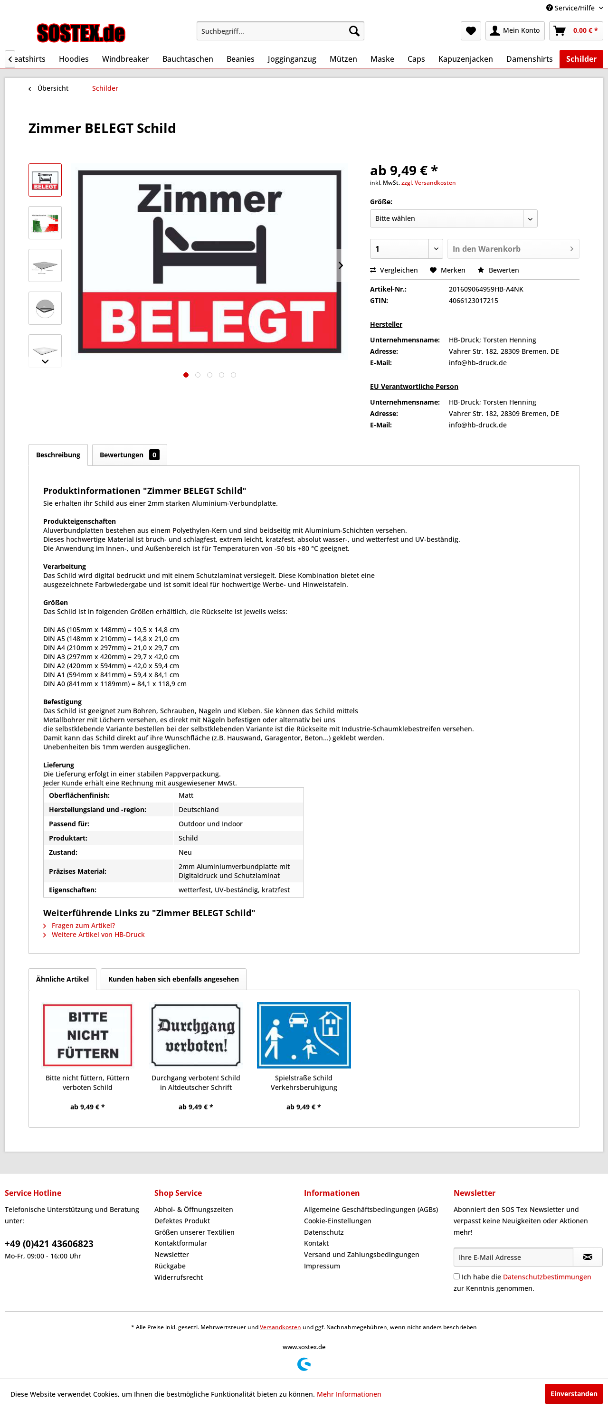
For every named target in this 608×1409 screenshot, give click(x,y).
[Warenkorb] (576, 30)
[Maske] (382, 59)
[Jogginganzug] (292, 59)
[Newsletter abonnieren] (588, 1257)
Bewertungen (130, 454)
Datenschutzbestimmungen (547, 1276)
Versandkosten (280, 1327)
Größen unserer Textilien (194, 1232)
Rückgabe (170, 1265)
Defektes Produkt (182, 1220)
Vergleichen (394, 269)
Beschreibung (58, 454)
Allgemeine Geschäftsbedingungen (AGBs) (371, 1209)
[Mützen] (343, 59)
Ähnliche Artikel (62, 978)
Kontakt (316, 1243)
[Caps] (416, 59)
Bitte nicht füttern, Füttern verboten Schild (88, 1082)
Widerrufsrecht (178, 1277)
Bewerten (498, 269)
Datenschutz (324, 1232)
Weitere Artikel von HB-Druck (94, 934)
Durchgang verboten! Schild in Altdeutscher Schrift (196, 1082)
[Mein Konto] (515, 30)
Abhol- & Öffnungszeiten (193, 1209)
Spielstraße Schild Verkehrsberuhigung (304, 1082)
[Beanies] (240, 59)
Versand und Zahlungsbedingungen (361, 1254)
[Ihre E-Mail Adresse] (513, 1257)
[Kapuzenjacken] (466, 59)
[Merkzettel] (471, 30)
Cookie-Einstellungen (337, 1220)
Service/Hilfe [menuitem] (571, 7)
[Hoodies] (73, 59)
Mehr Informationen (349, 1394)
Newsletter (171, 1254)
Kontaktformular (180, 1243)
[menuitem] (280, 30)
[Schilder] (581, 59)
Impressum (322, 1265)
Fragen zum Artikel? (79, 925)
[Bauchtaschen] (188, 59)
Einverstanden (574, 1393)
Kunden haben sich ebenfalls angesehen (173, 978)
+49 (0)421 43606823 (49, 1244)
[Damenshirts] (530, 59)
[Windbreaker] (125, 59)
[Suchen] (354, 30)
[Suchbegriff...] (280, 30)
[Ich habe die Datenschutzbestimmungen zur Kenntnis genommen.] (457, 1276)
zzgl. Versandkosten (428, 183)
